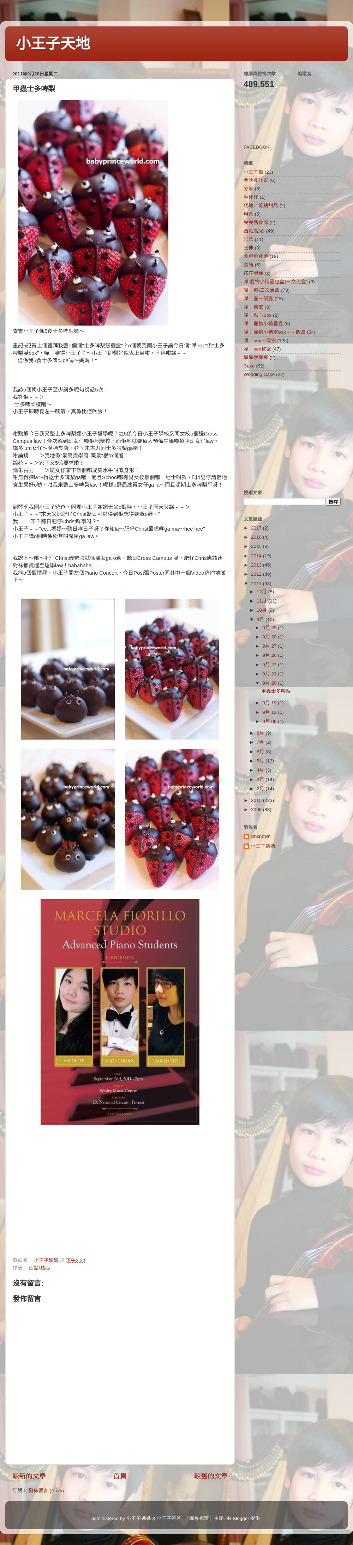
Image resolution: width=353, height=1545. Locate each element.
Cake (249, 366)
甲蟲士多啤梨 (276, 691)
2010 (257, 800)
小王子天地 (53, 43)
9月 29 (270, 627)
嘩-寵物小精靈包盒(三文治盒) (276, 281)
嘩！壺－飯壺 (258, 298)
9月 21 (270, 673)
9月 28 (270, 636)
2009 (257, 809)
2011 (257, 583)
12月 (262, 591)
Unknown (260, 836)
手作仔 (251, 197)
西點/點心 (39, 1268)
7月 (261, 742)
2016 (257, 537)
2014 (257, 555)
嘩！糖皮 (253, 307)
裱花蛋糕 (253, 273)
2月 (261, 788)
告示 (248, 239)
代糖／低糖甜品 (261, 205)
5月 (261, 761)
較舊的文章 (211, 1476)
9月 (261, 619)
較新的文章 (29, 1476)
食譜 (248, 264)
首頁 (120, 1476)
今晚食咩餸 (256, 180)
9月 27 (270, 646)
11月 (262, 601)
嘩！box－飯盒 (260, 340)
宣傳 (248, 248)
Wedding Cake (259, 374)
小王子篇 (253, 172)
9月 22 (270, 664)
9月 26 (270, 655)
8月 (261, 733)
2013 (257, 565)
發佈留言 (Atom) (46, 1490)
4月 (261, 770)
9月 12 (270, 712)
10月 (262, 610)
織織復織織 (256, 357)
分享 (248, 188)
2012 (257, 574)
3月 (261, 779)
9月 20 (270, 683)
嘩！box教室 (257, 349)
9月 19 (270, 702)
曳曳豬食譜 (256, 222)
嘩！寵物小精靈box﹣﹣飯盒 (275, 332)
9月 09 (270, 721)
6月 (261, 751)
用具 (248, 214)
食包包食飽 (256, 256)
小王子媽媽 (263, 846)
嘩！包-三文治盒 (262, 290)
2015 (257, 546)
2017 (257, 528)
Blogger (241, 1518)
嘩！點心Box (257, 315)
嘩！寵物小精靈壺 (263, 323)
